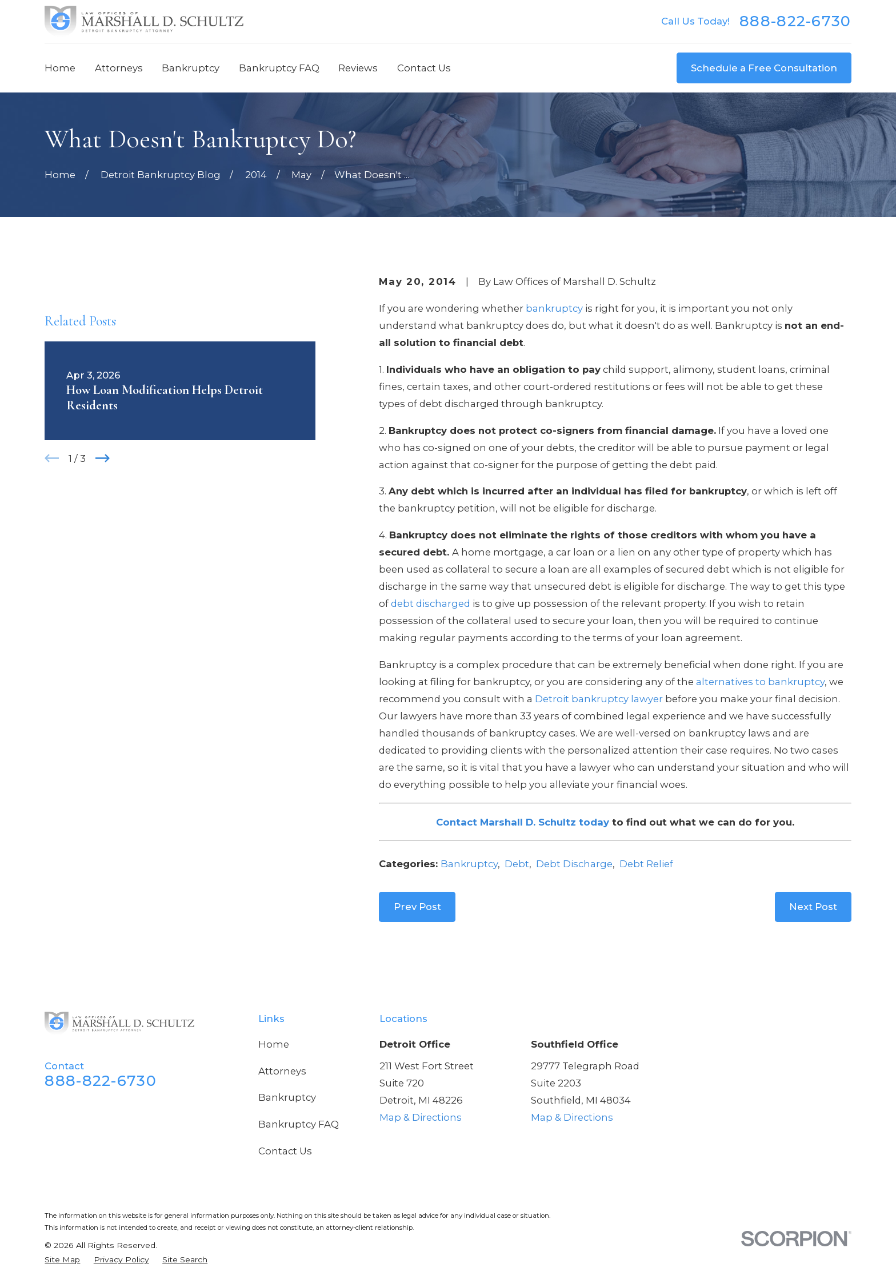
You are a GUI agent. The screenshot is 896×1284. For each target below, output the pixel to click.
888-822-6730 (795, 21)
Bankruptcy (469, 864)
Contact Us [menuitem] (424, 68)
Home (273, 1044)
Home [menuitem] (60, 68)
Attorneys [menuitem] (119, 68)
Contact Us (285, 1151)
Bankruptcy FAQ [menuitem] (279, 68)
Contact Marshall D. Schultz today (522, 822)
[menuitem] (62, 1260)
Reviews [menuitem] (358, 68)
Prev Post (417, 906)
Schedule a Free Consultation (764, 68)
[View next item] (102, 458)
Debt (517, 864)
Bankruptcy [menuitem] (190, 68)
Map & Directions (420, 1117)
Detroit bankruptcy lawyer (599, 699)
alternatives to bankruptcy (760, 681)
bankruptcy (554, 308)
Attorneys (282, 1071)
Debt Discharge (574, 864)
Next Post (813, 906)
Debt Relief (646, 864)
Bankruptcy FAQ (298, 1124)
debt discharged (430, 603)
